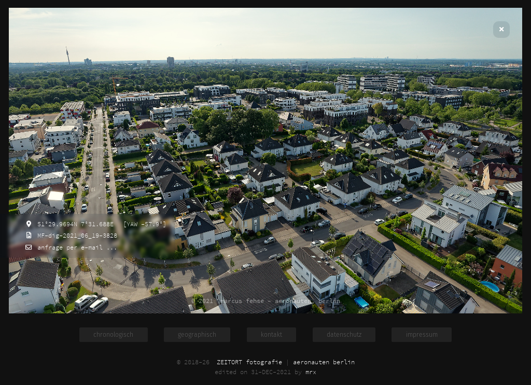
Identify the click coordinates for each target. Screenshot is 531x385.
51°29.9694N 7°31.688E (74, 224)
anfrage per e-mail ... (75, 247)
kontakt (271, 334)
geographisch (197, 334)
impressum (422, 334)
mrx (310, 372)
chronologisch (113, 334)
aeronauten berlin (324, 362)
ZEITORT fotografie (249, 362)
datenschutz (344, 334)
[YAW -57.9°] (142, 224)
